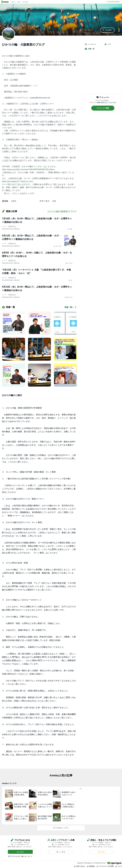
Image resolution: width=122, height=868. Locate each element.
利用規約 (91, 866)
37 (55, 246)
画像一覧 (90, 49)
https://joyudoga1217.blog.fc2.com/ (17, 181)
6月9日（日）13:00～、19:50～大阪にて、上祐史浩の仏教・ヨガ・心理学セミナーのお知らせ (37, 254)
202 (70, 229)
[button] (107, 30)
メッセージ (90, 44)
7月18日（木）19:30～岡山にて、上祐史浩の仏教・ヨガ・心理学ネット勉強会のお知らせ (37, 220)
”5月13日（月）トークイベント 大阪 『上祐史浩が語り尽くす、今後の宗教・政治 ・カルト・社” (36, 271)
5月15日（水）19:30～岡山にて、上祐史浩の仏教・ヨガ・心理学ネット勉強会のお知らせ (37, 289)
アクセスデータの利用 (105, 866)
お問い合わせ (79, 866)
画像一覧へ (70, 307)
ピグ (107, 44)
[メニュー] (119, 30)
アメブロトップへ (61, 828)
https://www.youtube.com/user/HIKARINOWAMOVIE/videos (28, 169)
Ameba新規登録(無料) (113, 1)
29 (66, 297)
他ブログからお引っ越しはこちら (19, 856)
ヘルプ (119, 866)
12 (70, 280)
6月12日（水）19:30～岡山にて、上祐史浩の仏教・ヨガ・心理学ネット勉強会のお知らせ (31, 237)
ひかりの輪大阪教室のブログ (62, 211)
